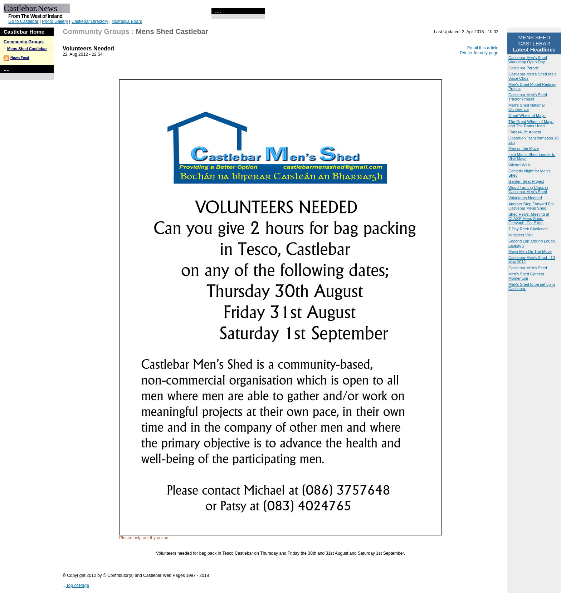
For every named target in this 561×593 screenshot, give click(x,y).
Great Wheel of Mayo (527, 115)
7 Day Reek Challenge (528, 229)
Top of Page (77, 585)
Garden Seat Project (526, 181)
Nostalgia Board (127, 21)
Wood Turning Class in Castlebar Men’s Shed (528, 189)
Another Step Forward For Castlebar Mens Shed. (531, 206)
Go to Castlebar (23, 21)
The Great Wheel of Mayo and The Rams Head (530, 123)
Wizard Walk (519, 165)
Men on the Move (523, 148)
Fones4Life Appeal (524, 132)
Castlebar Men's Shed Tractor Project (527, 97)
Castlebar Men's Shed (527, 268)
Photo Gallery (55, 21)
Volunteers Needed (525, 198)
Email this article (482, 47)
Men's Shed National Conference (526, 107)
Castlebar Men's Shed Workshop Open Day (527, 59)
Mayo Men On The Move (530, 251)
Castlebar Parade (523, 68)
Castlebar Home (24, 32)
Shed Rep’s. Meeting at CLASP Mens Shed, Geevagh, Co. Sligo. (528, 218)
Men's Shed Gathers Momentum (526, 276)
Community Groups (24, 41)
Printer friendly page (479, 52)
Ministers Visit (520, 235)
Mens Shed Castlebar (27, 48)
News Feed (19, 58)
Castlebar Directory (90, 21)
